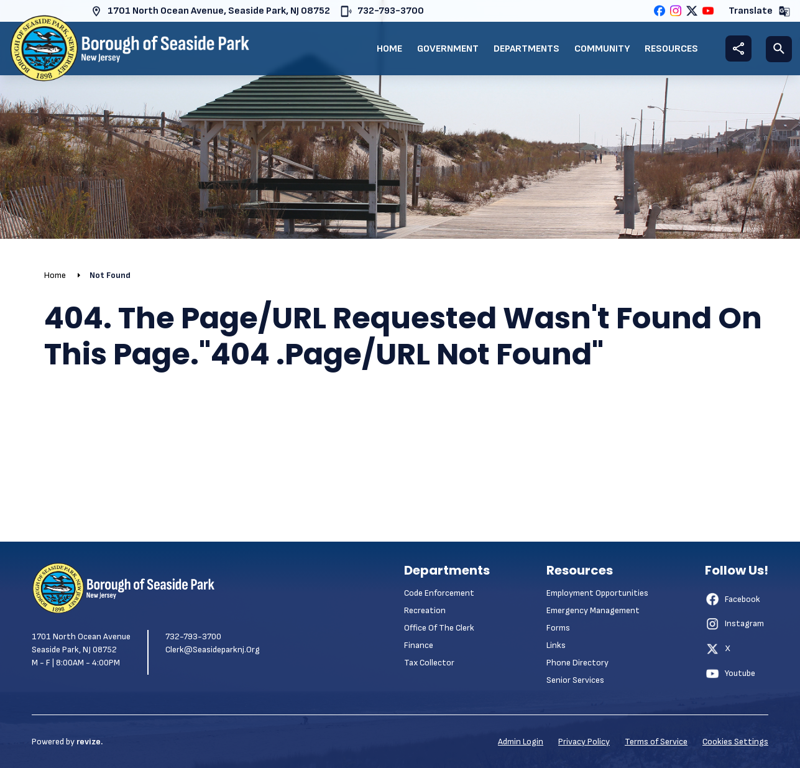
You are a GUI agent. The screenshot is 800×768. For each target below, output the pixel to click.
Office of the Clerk (439, 627)
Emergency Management (593, 610)
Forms (558, 627)
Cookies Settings (735, 741)
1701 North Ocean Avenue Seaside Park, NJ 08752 (81, 643)
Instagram (734, 623)
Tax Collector (429, 662)
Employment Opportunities (597, 593)
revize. (89, 741)
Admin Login (520, 741)
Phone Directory (577, 662)
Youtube (730, 673)
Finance (418, 645)
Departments (526, 49)
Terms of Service (656, 741)
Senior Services (575, 680)
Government (448, 49)
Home (389, 49)
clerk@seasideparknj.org (212, 649)
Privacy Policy (584, 741)
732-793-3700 (382, 11)
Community (602, 49)
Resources (671, 49)
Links (556, 645)
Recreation (425, 610)
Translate (760, 11)
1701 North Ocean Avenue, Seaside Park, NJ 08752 (210, 11)
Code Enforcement (439, 593)
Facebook (732, 598)
